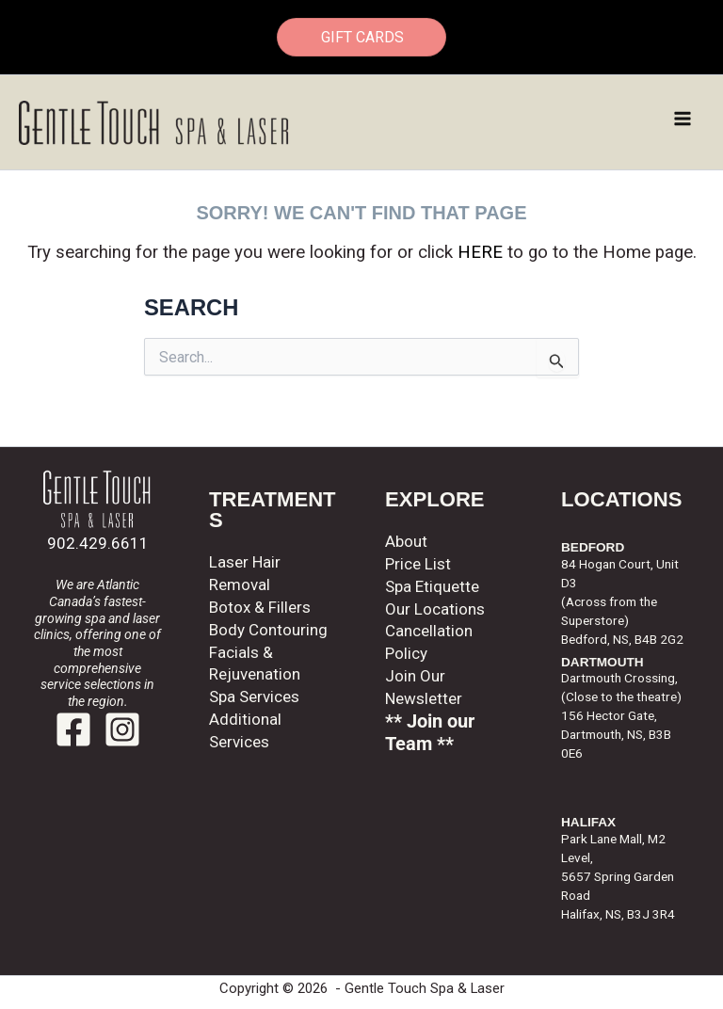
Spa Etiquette (432, 586)
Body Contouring (268, 629)
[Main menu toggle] (683, 118)
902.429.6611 (98, 543)
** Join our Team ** (429, 733)
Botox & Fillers (260, 607)
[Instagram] (122, 729)
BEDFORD (592, 547)
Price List (418, 563)
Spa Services (254, 696)
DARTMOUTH (602, 662)
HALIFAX (588, 822)
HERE (480, 252)
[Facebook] (73, 729)
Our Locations (435, 609)
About (406, 541)
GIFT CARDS (361, 37)
